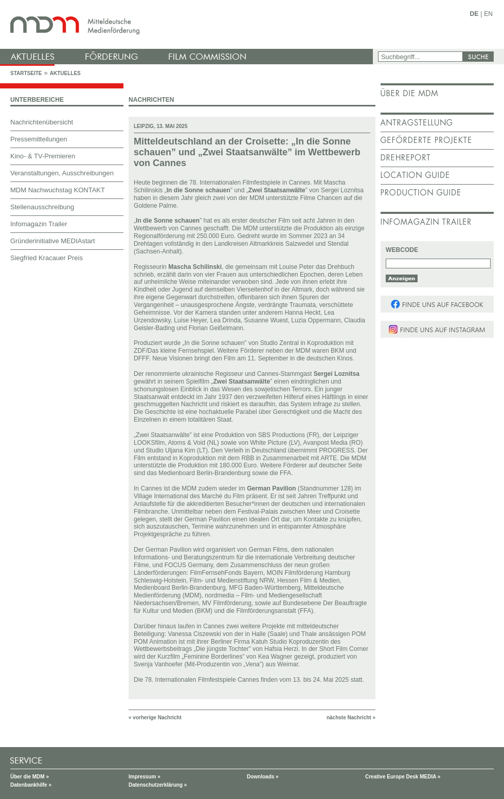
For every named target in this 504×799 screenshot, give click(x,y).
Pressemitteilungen (38, 139)
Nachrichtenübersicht (41, 122)
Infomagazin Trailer (38, 224)
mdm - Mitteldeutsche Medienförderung (187, 24)
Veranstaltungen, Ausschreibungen (62, 173)
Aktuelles (65, 73)
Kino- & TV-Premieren (42, 156)
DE (474, 13)
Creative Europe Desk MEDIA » (402, 776)
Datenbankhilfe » (30, 785)
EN (488, 13)
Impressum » (144, 776)
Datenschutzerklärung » (158, 785)
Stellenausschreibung (42, 207)
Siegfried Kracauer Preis (46, 258)
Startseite (26, 73)
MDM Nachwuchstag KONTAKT (57, 190)
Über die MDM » (29, 776)
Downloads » (263, 776)
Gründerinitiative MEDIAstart (52, 241)
